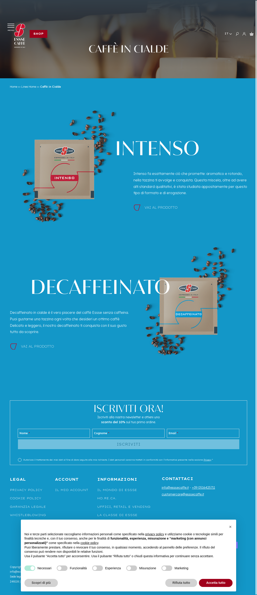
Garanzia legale (28, 506)
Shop (38, 33)
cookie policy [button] (89, 543)
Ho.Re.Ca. (107, 498)
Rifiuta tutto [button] (181, 582)
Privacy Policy (26, 490)
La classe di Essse (117, 515)
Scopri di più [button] (41, 582)
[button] (230, 526)
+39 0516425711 (203, 488)
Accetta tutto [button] (215, 582)
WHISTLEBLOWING (28, 515)
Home (13, 86)
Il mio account (71, 490)
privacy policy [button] (154, 534)
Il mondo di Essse (117, 490)
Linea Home (28, 86)
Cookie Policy (25, 498)
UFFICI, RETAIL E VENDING (123, 506)
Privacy (207, 459)
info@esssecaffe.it (175, 488)
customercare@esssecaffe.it (183, 494)
